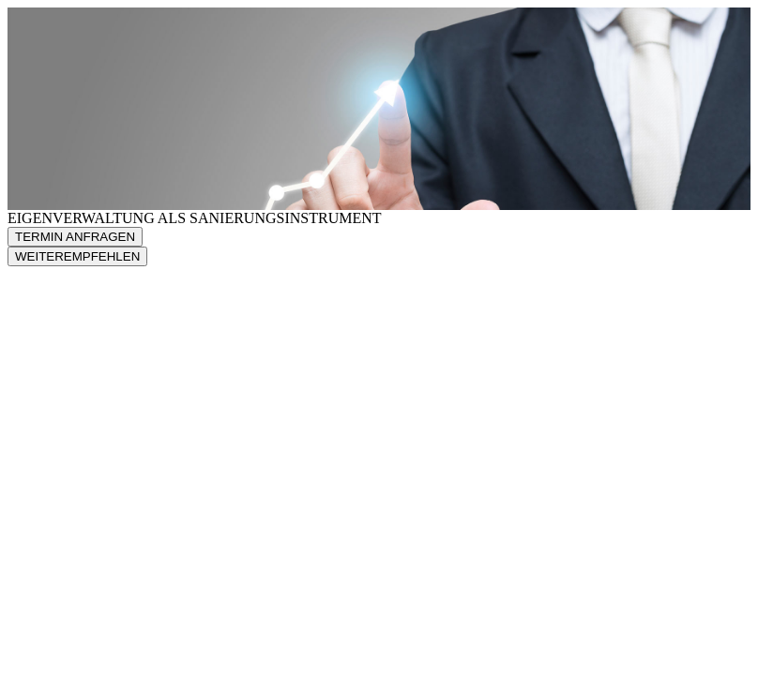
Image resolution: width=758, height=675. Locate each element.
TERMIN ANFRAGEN (75, 237)
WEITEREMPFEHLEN (77, 256)
